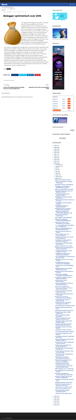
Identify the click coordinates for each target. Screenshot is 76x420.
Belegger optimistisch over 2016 (63, 382)
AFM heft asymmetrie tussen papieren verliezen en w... (63, 318)
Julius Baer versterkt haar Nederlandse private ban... (62, 363)
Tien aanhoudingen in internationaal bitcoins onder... (64, 257)
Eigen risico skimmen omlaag (63, 180)
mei (56, 171)
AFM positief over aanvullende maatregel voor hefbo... (63, 303)
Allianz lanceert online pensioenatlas (61, 281)
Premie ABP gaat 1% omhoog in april (64, 305)
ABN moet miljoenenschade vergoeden (62, 315)
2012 (55, 401)
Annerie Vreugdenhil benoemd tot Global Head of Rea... (64, 284)
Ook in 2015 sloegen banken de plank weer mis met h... (63, 384)
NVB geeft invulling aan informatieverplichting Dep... (63, 220)
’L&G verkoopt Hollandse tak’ (62, 389)
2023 (55, 151)
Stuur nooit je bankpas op (62, 286)
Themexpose (9, 418)
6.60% (63, 103)
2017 (55, 161)
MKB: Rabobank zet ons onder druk (64, 368)
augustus (58, 166)
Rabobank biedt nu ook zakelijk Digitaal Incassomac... (63, 269)
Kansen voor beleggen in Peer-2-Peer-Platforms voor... (63, 288)
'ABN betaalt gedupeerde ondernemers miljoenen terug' (63, 212)
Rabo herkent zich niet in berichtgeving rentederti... (62, 357)
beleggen (8, 70)
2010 (55, 405)
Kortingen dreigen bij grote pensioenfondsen (62, 194)
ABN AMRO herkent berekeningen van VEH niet (64, 348)
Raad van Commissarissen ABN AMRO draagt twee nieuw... (63, 324)
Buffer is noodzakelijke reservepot (64, 189)
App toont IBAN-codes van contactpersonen (62, 234)
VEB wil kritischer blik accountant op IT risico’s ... (64, 200)
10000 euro (55, 101)
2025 (55, 147)
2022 (55, 152)
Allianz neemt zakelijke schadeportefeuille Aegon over (64, 275)
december (58, 164)
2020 (55, 156)
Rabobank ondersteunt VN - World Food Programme (64, 237)
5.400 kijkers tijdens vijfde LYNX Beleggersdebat (63, 321)
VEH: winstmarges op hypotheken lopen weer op (64, 354)
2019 (55, 158)
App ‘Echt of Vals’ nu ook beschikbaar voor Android (62, 223)
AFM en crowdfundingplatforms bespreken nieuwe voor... (63, 229)
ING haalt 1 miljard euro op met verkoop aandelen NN (63, 377)
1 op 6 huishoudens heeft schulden (64, 331)
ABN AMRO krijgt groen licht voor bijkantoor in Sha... (64, 191)
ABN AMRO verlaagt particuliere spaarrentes (63, 197)
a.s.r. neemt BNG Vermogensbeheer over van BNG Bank (64, 226)
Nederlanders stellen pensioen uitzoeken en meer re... (63, 240)
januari (57, 178)
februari (57, 176)
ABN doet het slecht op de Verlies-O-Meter (64, 260)
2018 (55, 159)
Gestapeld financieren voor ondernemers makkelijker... (63, 263)
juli (56, 168)
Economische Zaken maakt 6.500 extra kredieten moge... (63, 366)
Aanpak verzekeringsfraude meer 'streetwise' (64, 294)
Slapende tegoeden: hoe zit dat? (63, 246)
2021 (55, 154)
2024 (55, 149)
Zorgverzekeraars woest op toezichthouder (62, 300)
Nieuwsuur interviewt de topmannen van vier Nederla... (63, 297)
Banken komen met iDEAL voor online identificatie (63, 345)
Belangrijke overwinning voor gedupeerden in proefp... (63, 187)
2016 (55, 163)
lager (38, 27)
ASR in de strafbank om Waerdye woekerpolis (63, 182)
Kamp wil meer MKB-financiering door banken (63, 243)
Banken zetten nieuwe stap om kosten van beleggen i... (63, 360)
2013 (55, 399)
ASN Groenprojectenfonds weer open (63, 308)
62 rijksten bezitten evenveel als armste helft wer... (63, 291)
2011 (55, 403)
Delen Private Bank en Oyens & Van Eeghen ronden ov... (64, 340)
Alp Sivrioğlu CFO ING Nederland (63, 217)
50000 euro (55, 108)
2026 (55, 145)
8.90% (63, 99)
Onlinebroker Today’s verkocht (63, 330)
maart (57, 175)
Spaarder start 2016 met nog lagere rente (64, 380)
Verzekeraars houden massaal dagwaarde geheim (63, 278)
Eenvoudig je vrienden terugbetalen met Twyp (64, 337)
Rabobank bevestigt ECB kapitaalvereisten (61, 206)
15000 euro (55, 103)
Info (69, 99)
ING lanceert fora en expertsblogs (64, 184)
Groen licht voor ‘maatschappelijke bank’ (64, 266)
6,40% (63, 105)
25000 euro (55, 105)
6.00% (63, 101)
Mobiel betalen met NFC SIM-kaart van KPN (64, 272)
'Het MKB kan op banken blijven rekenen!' (63, 203)
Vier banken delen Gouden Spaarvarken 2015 (62, 391)
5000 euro (55, 99)
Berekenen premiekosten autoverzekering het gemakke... (64, 374)
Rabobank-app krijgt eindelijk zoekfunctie (63, 312)
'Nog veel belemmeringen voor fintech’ (63, 231)
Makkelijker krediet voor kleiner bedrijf (63, 327)
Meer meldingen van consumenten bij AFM (64, 371)
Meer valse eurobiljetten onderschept (61, 215)
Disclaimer (69, 110)
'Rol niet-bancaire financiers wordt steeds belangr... (64, 351)
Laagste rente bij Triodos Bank (63, 393)
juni (56, 169)
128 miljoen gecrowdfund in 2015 (63, 387)
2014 (55, 398)
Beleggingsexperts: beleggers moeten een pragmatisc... (63, 209)
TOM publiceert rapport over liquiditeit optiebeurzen (62, 254)
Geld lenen (55, 97)
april (56, 173)
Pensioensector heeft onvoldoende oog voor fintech (64, 342)
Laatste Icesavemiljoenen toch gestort (63, 334)
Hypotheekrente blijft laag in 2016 (64, 310)
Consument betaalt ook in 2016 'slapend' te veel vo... (63, 251)
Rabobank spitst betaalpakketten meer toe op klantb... (64, 248)
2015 (55, 396)
